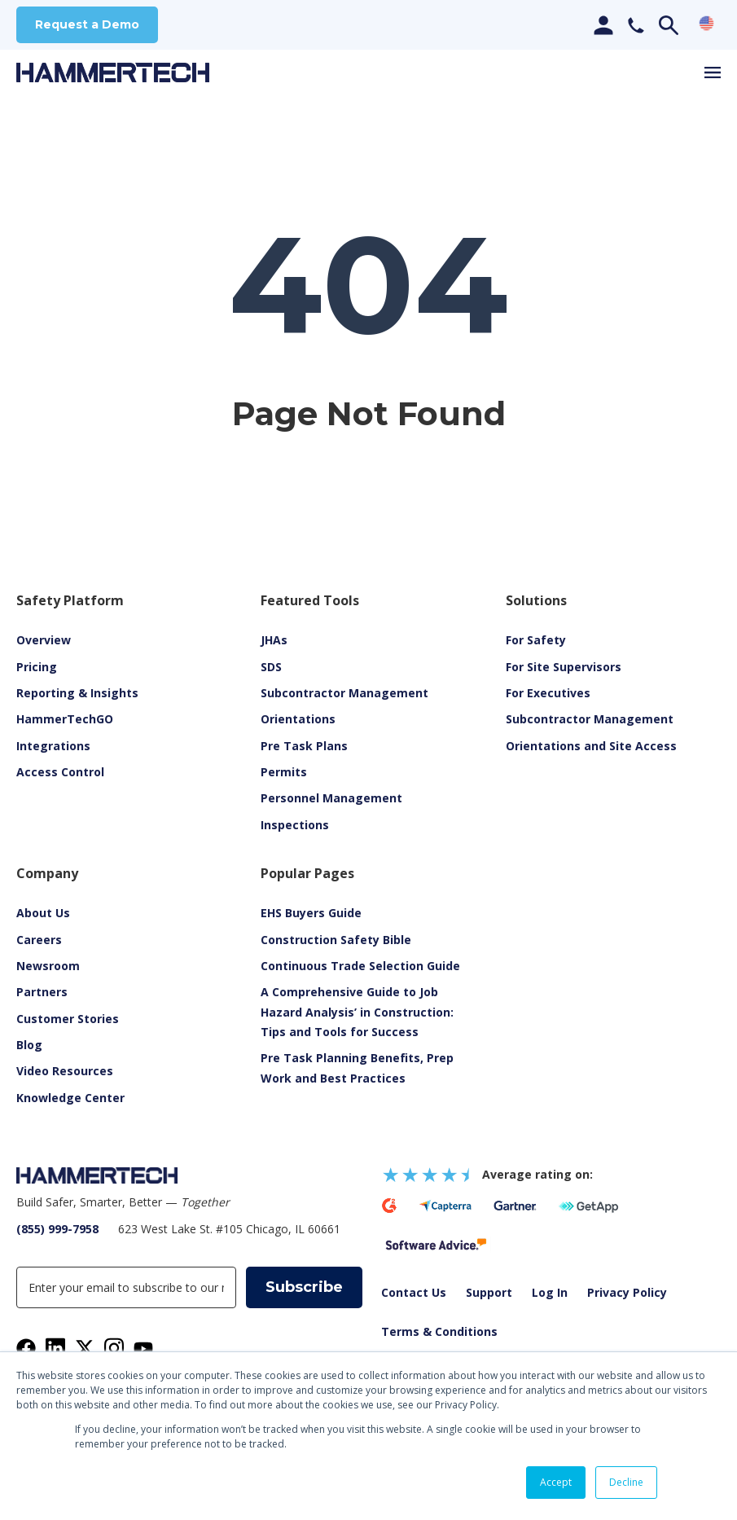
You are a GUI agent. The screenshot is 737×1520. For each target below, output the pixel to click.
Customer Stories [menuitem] (67, 1019)
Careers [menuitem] (39, 940)
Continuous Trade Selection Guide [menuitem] (360, 966)
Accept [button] (556, 1482)
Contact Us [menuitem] (413, 1293)
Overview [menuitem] (43, 640)
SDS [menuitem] (271, 667)
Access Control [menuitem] (60, 772)
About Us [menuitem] (43, 913)
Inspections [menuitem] (295, 825)
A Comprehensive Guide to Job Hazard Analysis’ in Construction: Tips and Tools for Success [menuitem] (357, 1012)
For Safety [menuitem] (536, 640)
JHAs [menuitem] (274, 640)
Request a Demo (87, 24)
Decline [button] (626, 1482)
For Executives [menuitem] (548, 693)
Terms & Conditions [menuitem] (439, 1332)
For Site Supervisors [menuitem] (563, 667)
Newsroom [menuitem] (48, 966)
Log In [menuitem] (550, 1293)
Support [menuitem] (489, 1293)
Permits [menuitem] (284, 772)
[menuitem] (64, 1071)
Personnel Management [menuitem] (331, 798)
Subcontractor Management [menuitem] (344, 693)
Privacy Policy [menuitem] (627, 1293)
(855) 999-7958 (57, 1229)
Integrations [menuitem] (53, 746)
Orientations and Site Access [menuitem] (591, 746)
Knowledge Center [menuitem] (70, 1098)
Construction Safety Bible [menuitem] (336, 940)
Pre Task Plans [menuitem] (304, 746)
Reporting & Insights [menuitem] (77, 693)
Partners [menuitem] (42, 992)
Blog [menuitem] (29, 1045)
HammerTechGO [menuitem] (64, 719)
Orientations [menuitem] (298, 719)
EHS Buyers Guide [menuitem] (311, 913)
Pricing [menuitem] (36, 667)
